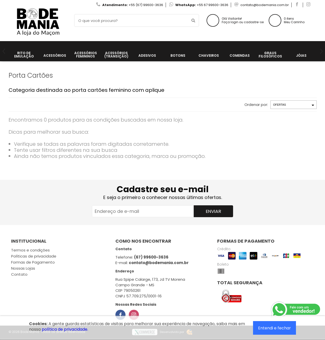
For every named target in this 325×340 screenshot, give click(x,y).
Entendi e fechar (274, 328)
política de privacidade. (65, 329)
